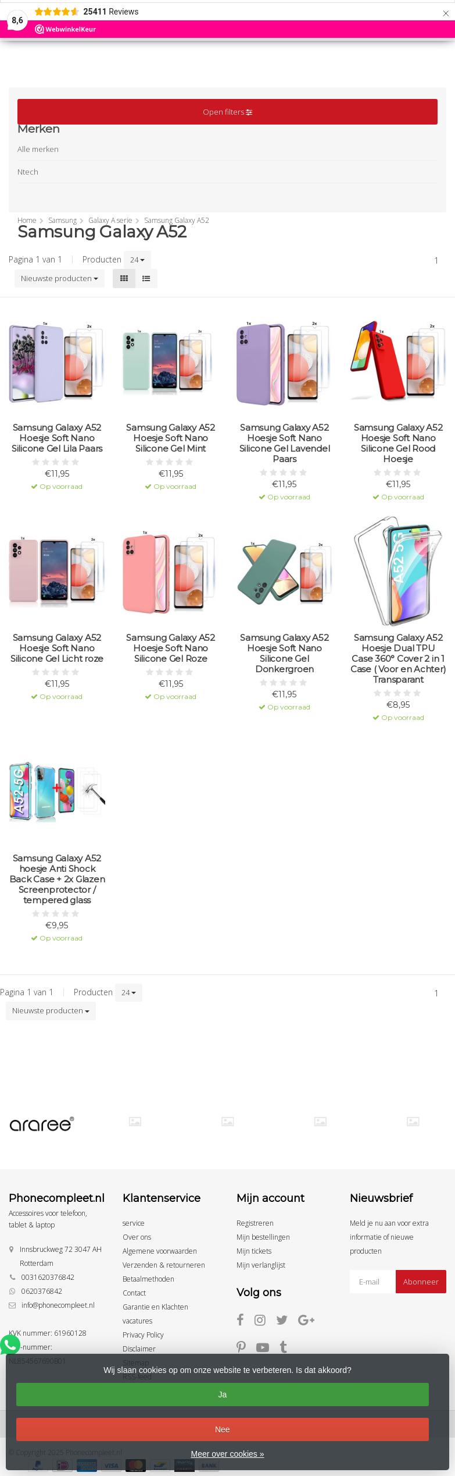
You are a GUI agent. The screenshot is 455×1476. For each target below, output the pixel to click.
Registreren (255, 1223)
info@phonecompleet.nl (58, 1305)
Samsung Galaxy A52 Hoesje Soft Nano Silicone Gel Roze (170, 648)
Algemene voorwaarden (160, 1251)
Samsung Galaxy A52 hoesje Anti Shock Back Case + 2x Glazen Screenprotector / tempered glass (57, 879)
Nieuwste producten (59, 278)
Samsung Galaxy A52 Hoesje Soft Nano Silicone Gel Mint (170, 438)
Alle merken (38, 149)
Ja (222, 1394)
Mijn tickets (254, 1251)
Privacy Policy (143, 1335)
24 (137, 259)
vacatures (137, 1321)
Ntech (27, 171)
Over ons (137, 1237)
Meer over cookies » (227, 1454)
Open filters (227, 112)
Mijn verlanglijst (261, 1265)
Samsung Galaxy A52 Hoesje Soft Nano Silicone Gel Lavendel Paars (284, 443)
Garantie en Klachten (155, 1307)
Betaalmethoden (148, 1279)
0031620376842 (48, 1277)
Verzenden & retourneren (164, 1265)
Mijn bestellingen (263, 1237)
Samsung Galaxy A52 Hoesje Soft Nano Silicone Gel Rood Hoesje (398, 443)
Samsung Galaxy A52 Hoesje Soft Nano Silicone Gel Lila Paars (57, 438)
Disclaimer (139, 1349)
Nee (222, 1429)
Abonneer (421, 1281)
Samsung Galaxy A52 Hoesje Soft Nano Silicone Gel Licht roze (56, 648)
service (134, 1223)
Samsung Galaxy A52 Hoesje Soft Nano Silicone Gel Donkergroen (284, 654)
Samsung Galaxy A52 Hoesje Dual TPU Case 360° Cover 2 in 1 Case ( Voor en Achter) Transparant (398, 659)
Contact (134, 1293)
